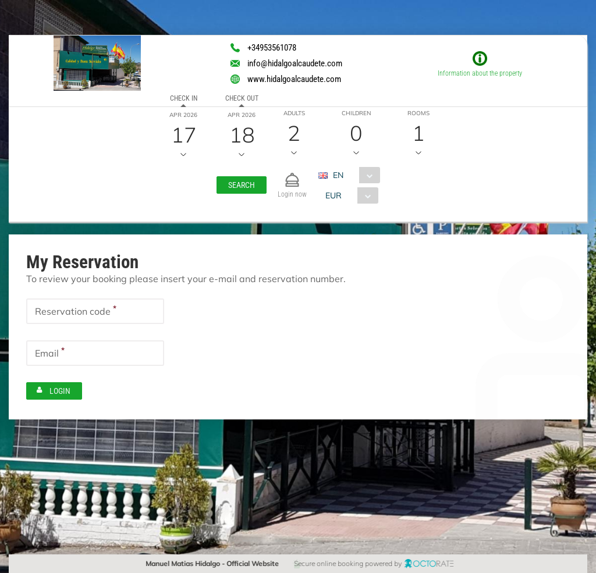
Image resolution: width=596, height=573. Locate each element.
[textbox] (95, 311)
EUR (333, 195)
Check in (183, 98)
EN (338, 175)
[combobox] (353, 175)
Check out (241, 98)
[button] (242, 185)
